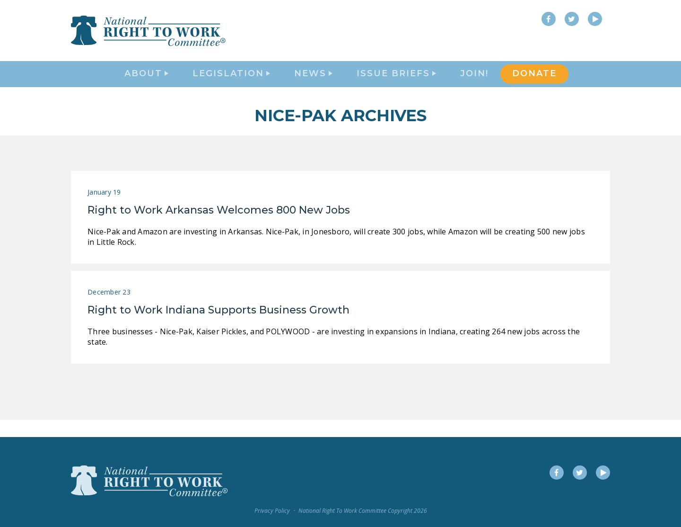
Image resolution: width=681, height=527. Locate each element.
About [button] (146, 83)
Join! (474, 83)
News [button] (313, 83)
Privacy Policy (272, 511)
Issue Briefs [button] (396, 83)
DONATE (534, 83)
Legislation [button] (231, 83)
